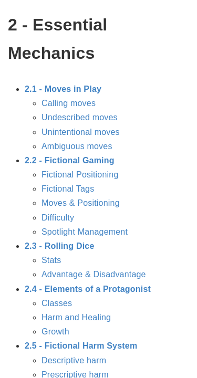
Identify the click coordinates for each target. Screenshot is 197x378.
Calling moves (69, 103)
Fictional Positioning (80, 174)
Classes (57, 303)
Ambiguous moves (77, 146)
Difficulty (58, 217)
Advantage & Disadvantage (94, 274)
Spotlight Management (85, 231)
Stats (51, 260)
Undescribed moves (80, 117)
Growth (55, 331)
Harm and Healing (76, 317)
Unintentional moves (81, 132)
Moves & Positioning (81, 202)
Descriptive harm (74, 360)
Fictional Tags (68, 188)
